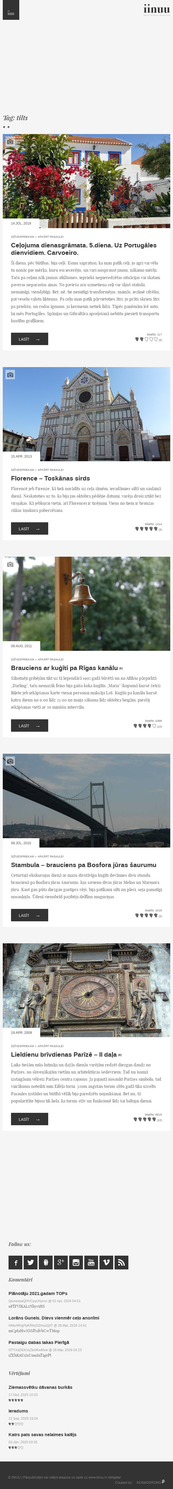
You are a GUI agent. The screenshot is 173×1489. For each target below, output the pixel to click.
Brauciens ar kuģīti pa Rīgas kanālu (64, 668)
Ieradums (18, 1411)
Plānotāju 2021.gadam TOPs (38, 1293)
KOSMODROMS (149, 1482)
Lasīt (29, 339)
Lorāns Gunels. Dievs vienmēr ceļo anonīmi (54, 1318)
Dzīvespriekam (22, 237)
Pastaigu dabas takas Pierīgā (39, 1342)
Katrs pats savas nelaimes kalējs (43, 1434)
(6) (121, 668)
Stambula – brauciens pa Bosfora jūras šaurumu (83, 865)
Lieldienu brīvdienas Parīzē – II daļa (64, 1054)
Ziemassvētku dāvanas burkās (40, 1387)
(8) (119, 1055)
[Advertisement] (86, 69)
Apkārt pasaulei (51, 237)
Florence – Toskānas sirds (50, 478)
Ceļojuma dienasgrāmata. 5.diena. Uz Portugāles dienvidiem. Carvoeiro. (84, 249)
